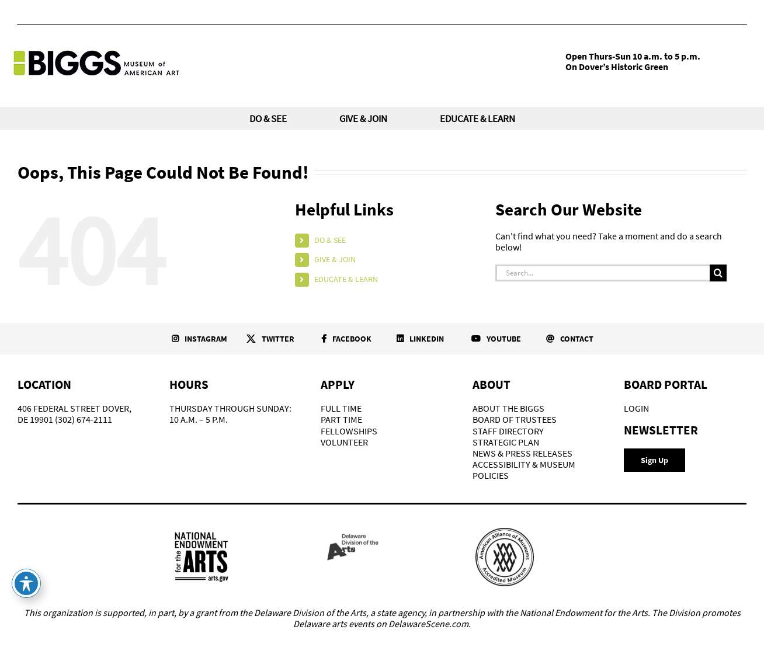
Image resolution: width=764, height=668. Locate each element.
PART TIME (341, 419)
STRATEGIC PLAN (506, 442)
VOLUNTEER (344, 442)
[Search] (718, 273)
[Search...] (602, 273)
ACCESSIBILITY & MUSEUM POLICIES (524, 469)
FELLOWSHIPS (349, 431)
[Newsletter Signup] (654, 460)
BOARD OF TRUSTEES (515, 419)
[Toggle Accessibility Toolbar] (26, 583)
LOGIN (636, 408)
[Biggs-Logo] (96, 47)
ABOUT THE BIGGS (508, 408)
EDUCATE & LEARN (346, 279)
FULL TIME (341, 408)
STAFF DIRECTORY (508, 431)
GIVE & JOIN (335, 259)
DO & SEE (330, 240)
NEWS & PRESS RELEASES (522, 453)
